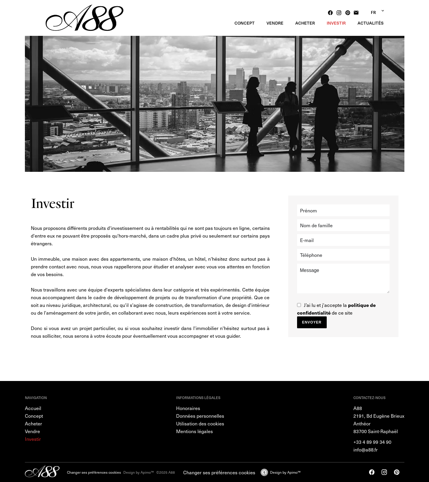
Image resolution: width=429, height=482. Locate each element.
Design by (285, 472)
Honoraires (188, 407)
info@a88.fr (365, 449)
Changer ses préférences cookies (94, 472)
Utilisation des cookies (200, 423)
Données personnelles (200, 415)
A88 (357, 407)
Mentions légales (194, 431)
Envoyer (312, 322)
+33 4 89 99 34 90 (372, 441)
